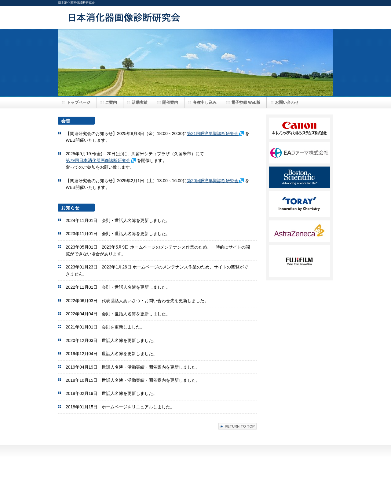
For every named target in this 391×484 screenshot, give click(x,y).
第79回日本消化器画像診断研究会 (98, 160)
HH (299, 261)
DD (299, 177)
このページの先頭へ (237, 426)
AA (299, 128)
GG (299, 231)
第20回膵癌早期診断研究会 (213, 180)
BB (299, 152)
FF (299, 204)
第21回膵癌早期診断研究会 (213, 133)
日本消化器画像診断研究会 (180, 17)
